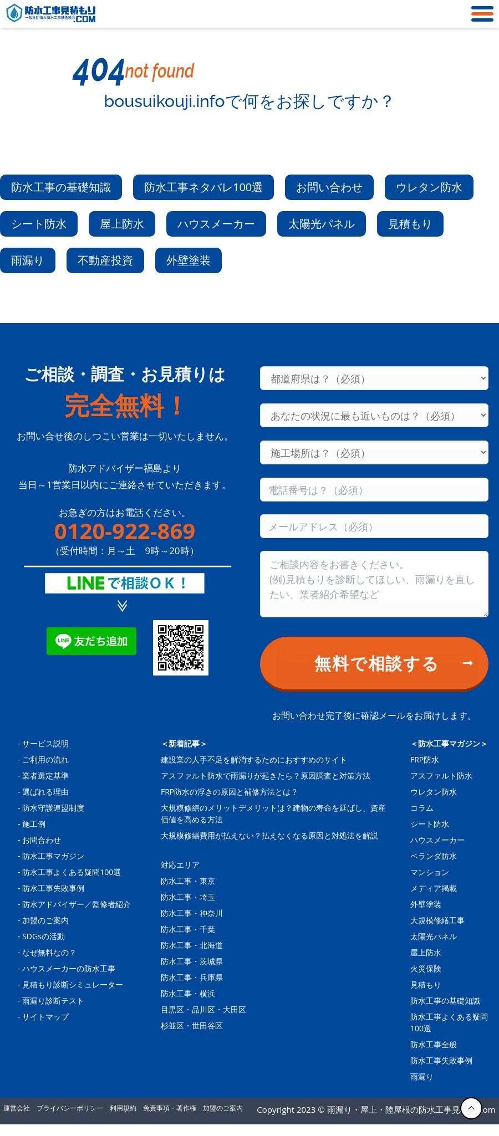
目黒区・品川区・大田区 (203, 1009)
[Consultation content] (374, 584)
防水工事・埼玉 (188, 897)
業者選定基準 (45, 775)
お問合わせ (41, 840)
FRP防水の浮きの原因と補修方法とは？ (229, 791)
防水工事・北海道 (192, 945)
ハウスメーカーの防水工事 (68, 968)
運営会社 (16, 1108)
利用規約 (123, 1108)
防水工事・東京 (188, 881)
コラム (422, 807)
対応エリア (180, 864)
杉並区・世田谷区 (192, 1025)
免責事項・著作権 (169, 1108)
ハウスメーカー (216, 223)
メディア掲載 (433, 888)
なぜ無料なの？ (49, 952)
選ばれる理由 (45, 791)
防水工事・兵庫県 (192, 977)
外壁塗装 (188, 260)
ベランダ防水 (433, 856)
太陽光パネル (321, 223)
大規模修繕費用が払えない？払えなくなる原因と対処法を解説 (269, 835)
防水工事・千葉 (188, 929)
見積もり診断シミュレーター (72, 984)
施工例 (33, 823)
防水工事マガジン (53, 856)
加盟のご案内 (45, 920)
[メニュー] (479, 14)
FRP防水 (424, 759)
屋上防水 (122, 223)
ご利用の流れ (45, 759)
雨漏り (27, 260)
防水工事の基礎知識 (61, 187)
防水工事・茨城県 (192, 961)
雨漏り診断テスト (53, 1000)
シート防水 (39, 223)
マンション (429, 872)
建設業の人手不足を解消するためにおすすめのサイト (254, 759)
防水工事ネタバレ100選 (203, 187)
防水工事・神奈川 (192, 913)
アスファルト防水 (441, 775)
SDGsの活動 (43, 936)
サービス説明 (45, 743)
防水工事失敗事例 (53, 888)
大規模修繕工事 (437, 920)
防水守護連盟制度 (53, 807)
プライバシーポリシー (70, 1108)
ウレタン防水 (429, 187)
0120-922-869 (124, 531)
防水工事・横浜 (188, 993)
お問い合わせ (329, 187)
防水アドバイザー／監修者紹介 (76, 904)
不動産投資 (105, 260)
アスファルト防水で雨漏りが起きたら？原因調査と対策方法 (265, 775)
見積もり (410, 223)
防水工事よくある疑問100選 (71, 872)
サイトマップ (45, 1016)
